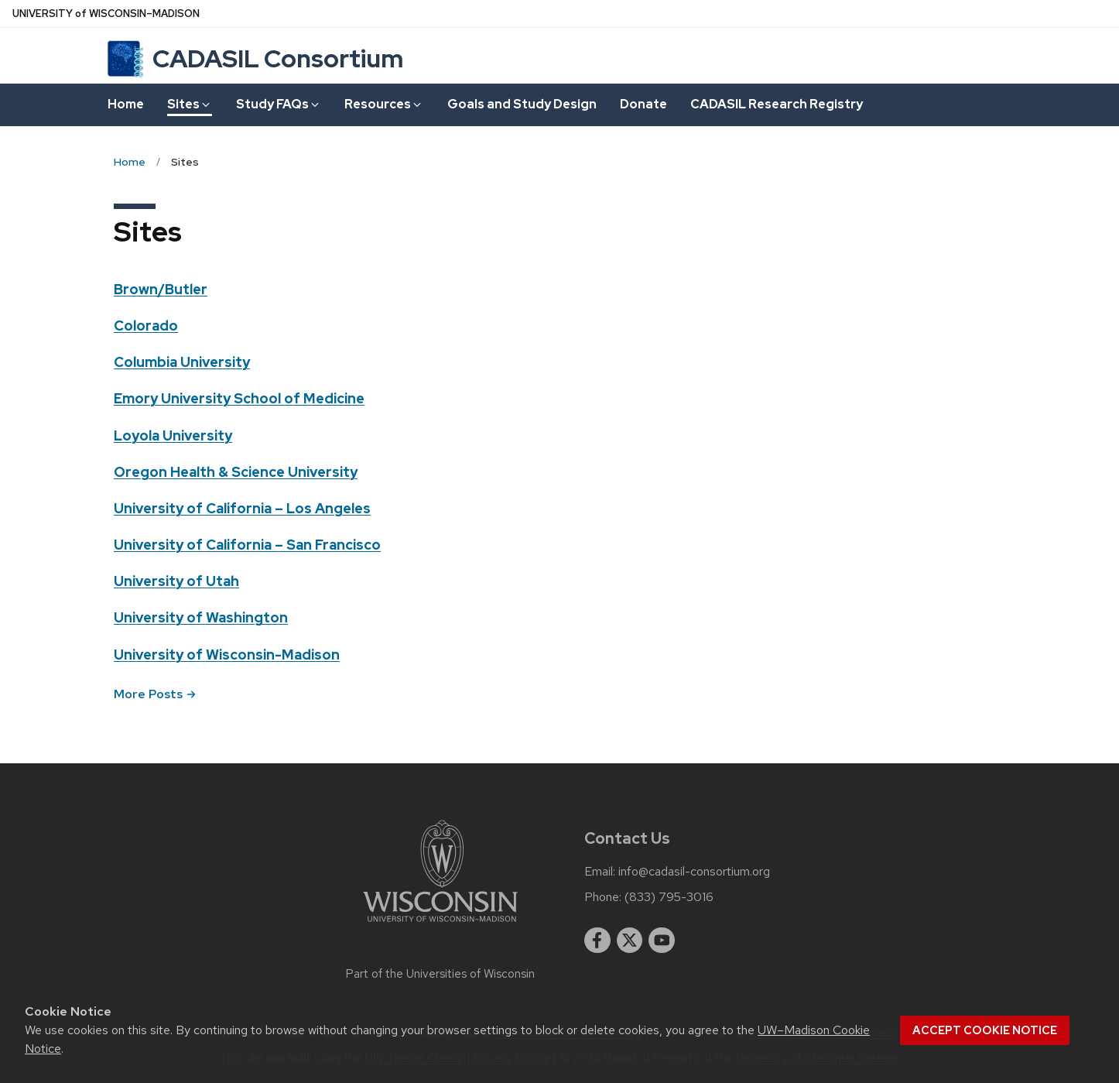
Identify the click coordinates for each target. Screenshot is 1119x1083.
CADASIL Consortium (277, 58)
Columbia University (182, 362)
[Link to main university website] (440, 925)
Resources (383, 104)
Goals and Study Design (522, 104)
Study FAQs (278, 104)
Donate (643, 104)
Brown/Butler (160, 289)
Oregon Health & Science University (236, 472)
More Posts (155, 694)
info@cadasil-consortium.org (694, 871)
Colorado (146, 325)
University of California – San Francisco (247, 544)
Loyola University (173, 435)
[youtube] (661, 940)
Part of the (440, 974)
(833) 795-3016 (669, 897)
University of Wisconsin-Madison (227, 654)
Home (126, 104)
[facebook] (597, 940)
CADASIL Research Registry (776, 104)
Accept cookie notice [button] (984, 1030)
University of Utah (176, 581)
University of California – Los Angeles (242, 508)
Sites (189, 104)
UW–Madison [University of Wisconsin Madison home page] (106, 13)
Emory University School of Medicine (239, 398)
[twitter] (630, 940)
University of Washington (201, 617)
